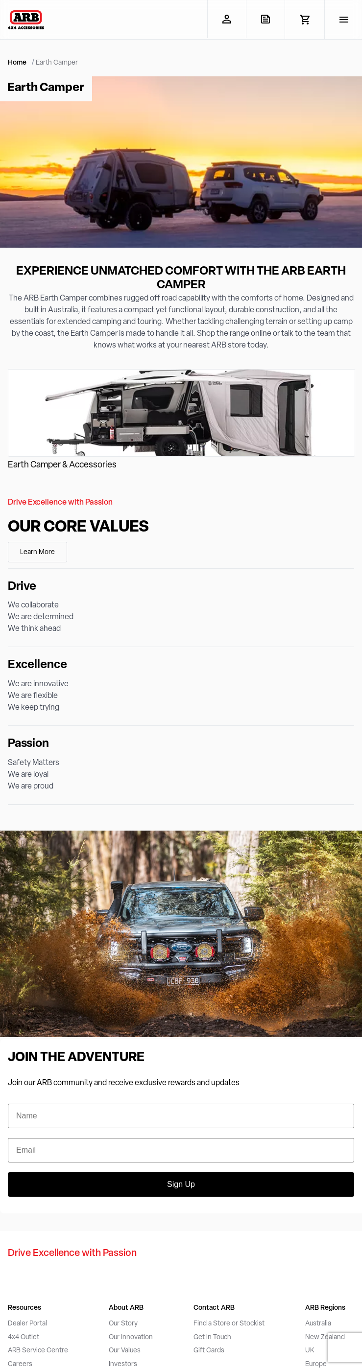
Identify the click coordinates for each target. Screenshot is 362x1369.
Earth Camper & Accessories (62, 465)
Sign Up (181, 1184)
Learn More (37, 552)
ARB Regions (325, 1308)
